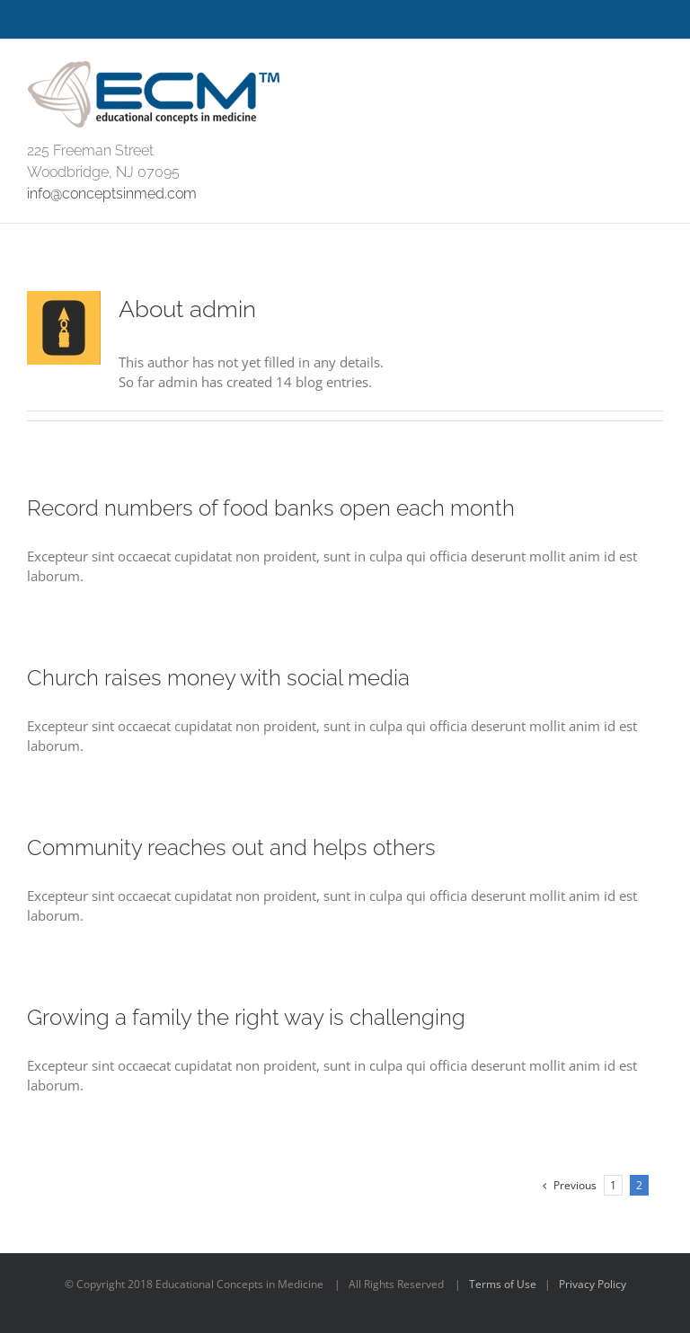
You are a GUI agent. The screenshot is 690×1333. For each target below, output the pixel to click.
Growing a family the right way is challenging (246, 1017)
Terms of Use (502, 1284)
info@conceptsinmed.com (112, 193)
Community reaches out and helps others (231, 847)
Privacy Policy (592, 1284)
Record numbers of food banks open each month (271, 508)
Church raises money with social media (218, 678)
